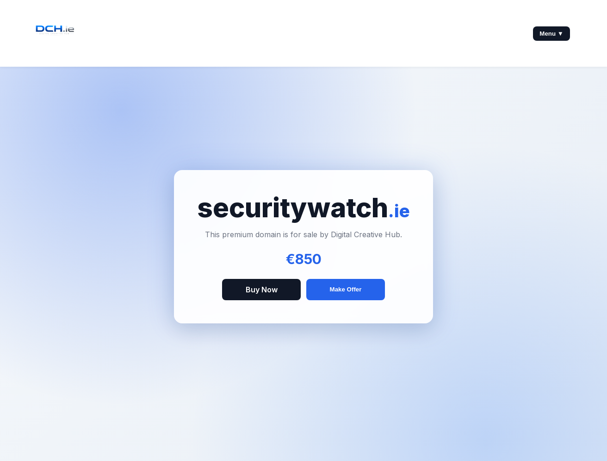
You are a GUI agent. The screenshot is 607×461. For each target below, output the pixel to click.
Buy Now (262, 289)
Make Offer (346, 289)
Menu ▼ (551, 33)
